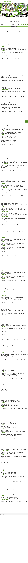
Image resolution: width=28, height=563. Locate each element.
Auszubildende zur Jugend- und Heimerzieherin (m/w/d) (11, 46)
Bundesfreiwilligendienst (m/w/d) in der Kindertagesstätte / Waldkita (14, 116)
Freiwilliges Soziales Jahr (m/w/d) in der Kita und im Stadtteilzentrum (14, 456)
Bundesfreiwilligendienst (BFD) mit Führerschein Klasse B (12, 112)
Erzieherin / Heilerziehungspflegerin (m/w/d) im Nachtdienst (12, 198)
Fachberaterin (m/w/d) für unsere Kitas (8, 386)
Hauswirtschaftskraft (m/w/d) (6, 469)
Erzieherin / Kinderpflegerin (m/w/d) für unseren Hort (11, 227)
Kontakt (19, 561)
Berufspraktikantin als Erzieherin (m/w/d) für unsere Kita (11, 65)
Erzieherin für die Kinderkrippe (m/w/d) (8, 369)
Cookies (17, 561)
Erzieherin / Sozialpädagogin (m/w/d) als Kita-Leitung (11, 245)
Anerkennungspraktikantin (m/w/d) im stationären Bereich (12, 31)
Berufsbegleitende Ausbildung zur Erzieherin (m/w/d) (11, 61)
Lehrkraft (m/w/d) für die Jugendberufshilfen (9, 518)
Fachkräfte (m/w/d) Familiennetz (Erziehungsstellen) (11, 402)
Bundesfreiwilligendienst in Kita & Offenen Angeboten (11, 125)
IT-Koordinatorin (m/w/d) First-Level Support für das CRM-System (13, 497)
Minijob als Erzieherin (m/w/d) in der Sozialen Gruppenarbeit (12, 540)
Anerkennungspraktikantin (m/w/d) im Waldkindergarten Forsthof (13, 36)
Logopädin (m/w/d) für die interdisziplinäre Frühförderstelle (12, 528)
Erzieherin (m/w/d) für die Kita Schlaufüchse (9, 147)
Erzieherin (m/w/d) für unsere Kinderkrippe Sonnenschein (12, 162)
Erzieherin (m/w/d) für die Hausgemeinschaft (9, 143)
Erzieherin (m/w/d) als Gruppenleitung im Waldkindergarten (12, 139)
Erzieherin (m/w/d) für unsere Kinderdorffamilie (10, 157)
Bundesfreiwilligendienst (5, 69)
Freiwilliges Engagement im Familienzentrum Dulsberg (11, 406)
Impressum (26, 561)
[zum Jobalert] (26, 283)
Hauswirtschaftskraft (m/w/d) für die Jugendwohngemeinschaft (13, 477)
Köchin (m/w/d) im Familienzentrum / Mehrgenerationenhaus (12, 508)
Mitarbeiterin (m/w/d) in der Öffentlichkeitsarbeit (10, 544)
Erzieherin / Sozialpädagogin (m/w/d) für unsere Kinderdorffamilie (13, 325)
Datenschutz (22, 561)
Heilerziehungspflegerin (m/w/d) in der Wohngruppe (11, 482)
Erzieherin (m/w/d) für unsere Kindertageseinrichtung (11, 166)
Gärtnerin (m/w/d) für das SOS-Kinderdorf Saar (10, 460)
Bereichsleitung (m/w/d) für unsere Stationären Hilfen (11, 50)
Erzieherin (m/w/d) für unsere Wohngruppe (9, 170)
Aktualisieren (25, 24)
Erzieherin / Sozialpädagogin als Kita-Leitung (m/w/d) (11, 352)
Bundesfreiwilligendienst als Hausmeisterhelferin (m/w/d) (12, 120)
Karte (26, 286)
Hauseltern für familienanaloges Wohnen (8, 464)
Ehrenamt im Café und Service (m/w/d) (8, 129)
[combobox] (19, 24)
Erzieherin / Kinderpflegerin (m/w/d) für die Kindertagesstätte (12, 222)
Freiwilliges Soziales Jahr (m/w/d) (7, 446)
